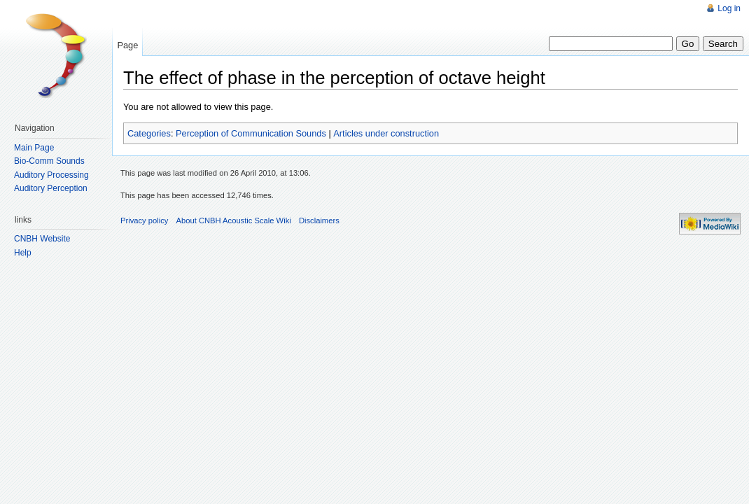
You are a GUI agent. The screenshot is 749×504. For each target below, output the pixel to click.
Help (22, 253)
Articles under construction (386, 133)
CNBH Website (42, 239)
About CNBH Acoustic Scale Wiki (233, 220)
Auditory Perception (51, 188)
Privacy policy (144, 220)
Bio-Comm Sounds (49, 161)
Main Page (34, 148)
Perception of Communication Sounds (251, 133)
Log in (729, 8)
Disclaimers (319, 220)
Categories (149, 133)
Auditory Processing (51, 175)
